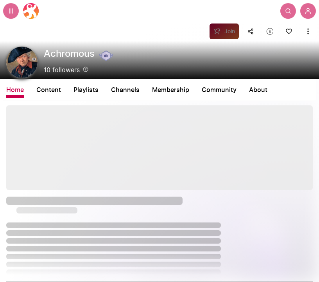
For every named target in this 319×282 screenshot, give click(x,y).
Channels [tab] (125, 90)
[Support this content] (269, 31)
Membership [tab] (170, 90)
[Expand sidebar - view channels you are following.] (11, 11)
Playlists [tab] (86, 90)
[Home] (31, 11)
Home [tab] (15, 90)
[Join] (224, 31)
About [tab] (258, 90)
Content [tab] (48, 90)
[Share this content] (250, 31)
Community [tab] (219, 90)
